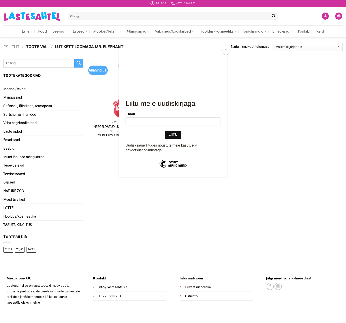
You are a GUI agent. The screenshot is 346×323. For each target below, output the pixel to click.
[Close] (226, 50)
